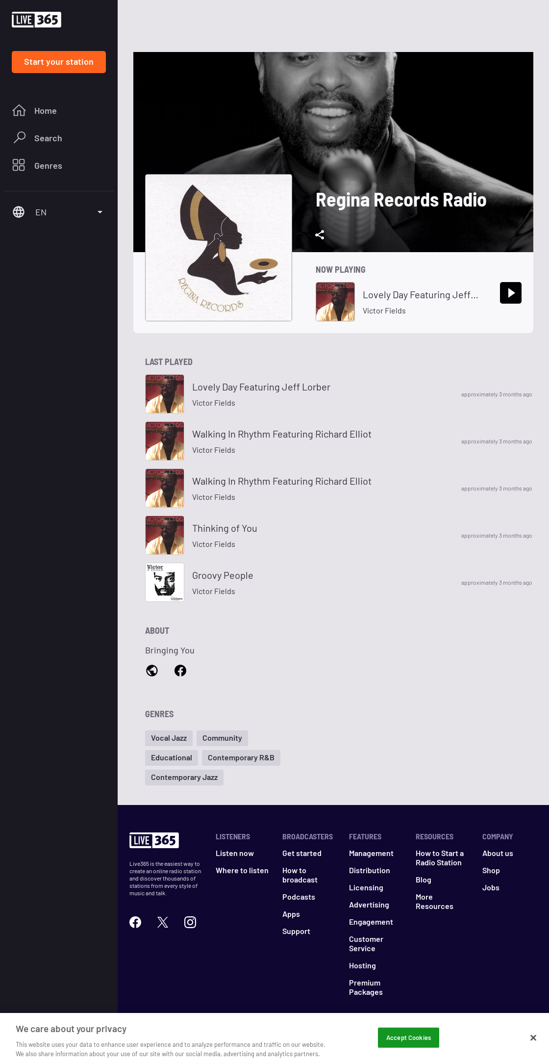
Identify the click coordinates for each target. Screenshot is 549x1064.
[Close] (533, 1042)
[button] (169, 738)
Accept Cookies (408, 1042)
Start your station (59, 61)
